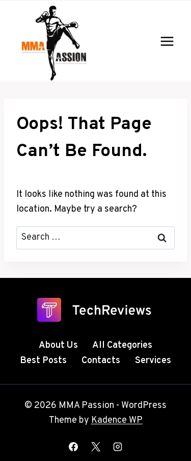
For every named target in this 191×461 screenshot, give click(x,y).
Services (153, 361)
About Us (58, 345)
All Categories (122, 345)
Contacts (100, 361)
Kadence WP (117, 420)
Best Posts (43, 361)
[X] (96, 447)
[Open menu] (167, 41)
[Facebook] (73, 447)
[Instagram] (117, 447)
